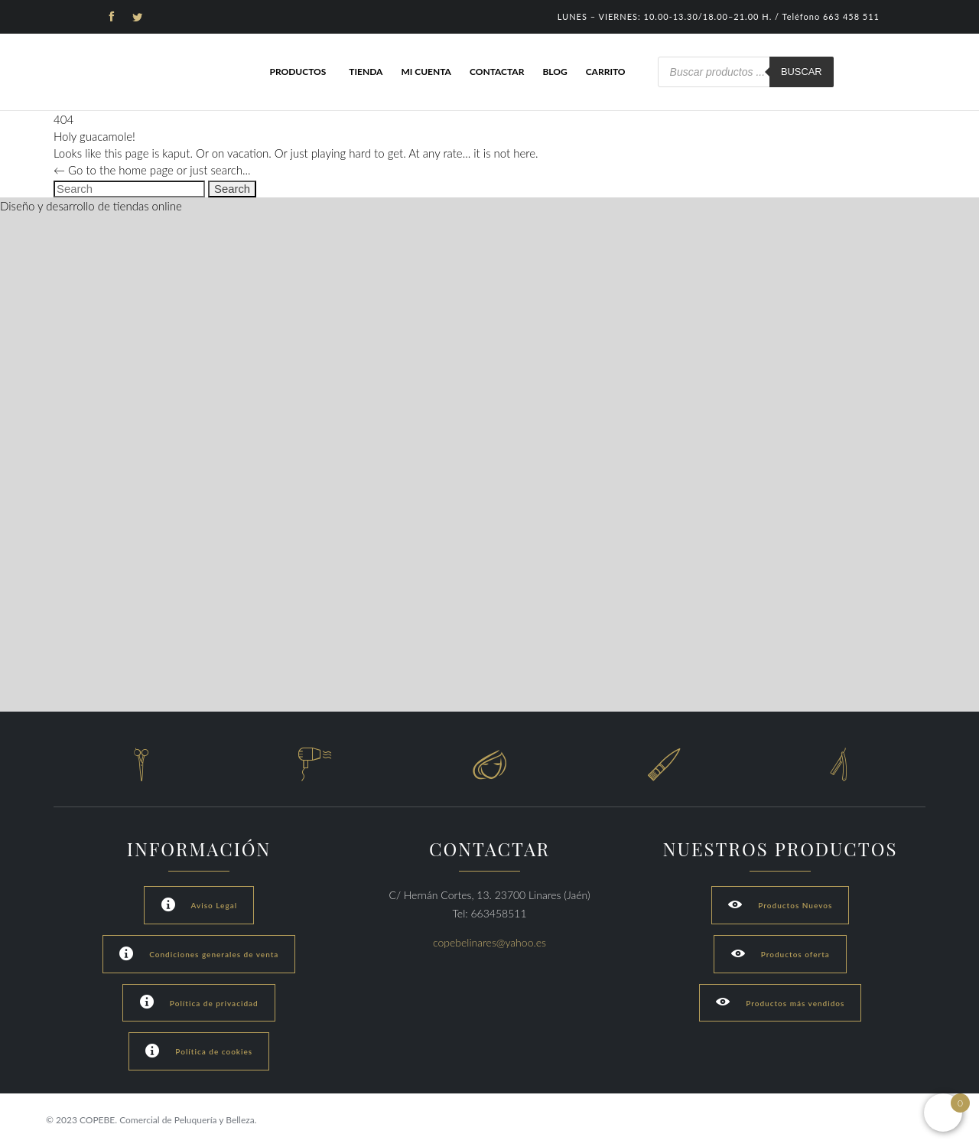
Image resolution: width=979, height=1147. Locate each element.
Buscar (801, 71)
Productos (297, 71)
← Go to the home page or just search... (152, 170)
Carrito (606, 71)
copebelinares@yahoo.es (489, 942)
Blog (554, 71)
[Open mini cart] (943, 1112)
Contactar (497, 71)
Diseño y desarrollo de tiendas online (91, 206)
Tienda (365, 71)
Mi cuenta (426, 71)
